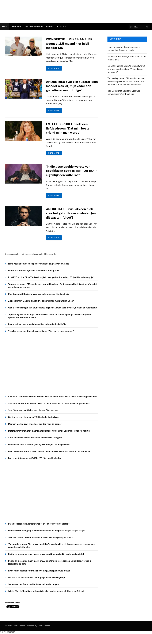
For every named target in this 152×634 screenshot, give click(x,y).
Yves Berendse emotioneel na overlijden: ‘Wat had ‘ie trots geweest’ (41, 331)
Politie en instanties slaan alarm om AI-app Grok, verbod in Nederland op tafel (46, 554)
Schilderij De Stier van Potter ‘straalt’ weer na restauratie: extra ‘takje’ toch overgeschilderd (52, 396)
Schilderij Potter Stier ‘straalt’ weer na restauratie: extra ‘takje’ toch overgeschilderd (49, 403)
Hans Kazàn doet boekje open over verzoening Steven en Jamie (38, 264)
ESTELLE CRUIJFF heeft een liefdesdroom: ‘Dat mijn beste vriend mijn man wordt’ (68, 128)
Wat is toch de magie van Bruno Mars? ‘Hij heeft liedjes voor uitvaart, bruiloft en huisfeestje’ (52, 308)
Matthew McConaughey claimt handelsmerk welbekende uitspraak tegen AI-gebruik (49, 431)
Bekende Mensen (34, 27)
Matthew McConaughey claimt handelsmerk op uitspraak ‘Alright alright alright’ (47, 530)
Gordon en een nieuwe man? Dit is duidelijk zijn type (33, 417)
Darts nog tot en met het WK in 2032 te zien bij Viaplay (34, 458)
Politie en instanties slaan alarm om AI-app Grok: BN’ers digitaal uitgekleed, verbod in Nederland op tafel (49, 562)
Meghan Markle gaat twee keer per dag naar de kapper (34, 424)
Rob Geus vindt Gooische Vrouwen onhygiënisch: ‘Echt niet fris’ (38, 294)
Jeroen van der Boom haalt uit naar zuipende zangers (33, 584)
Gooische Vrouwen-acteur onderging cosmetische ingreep (36, 577)
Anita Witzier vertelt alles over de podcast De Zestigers (35, 437)
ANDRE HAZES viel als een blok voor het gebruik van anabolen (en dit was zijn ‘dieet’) (71, 213)
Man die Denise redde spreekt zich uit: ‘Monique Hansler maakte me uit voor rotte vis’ (49, 451)
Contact (61, 27)
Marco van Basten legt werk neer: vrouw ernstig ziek (33, 270)
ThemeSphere (43, 626)
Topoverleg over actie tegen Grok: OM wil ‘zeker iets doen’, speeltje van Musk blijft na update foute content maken (49, 316)
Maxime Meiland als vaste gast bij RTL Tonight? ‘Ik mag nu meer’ (39, 444)
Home (5, 27)
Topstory (16, 27)
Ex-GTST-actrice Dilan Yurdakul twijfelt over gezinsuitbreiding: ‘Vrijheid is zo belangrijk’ (51, 277)
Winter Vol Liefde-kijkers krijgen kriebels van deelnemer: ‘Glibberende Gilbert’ (46, 591)
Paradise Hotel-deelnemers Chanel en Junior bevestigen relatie (39, 524)
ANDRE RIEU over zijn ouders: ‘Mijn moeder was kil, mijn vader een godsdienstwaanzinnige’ (72, 86)
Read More (53, 68)
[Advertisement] (51, 365)
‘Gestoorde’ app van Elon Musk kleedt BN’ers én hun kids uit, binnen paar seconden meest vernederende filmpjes (51, 545)
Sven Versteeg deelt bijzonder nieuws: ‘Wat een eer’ (33, 410)
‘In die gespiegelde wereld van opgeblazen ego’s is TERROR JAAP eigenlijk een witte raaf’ (71, 171)
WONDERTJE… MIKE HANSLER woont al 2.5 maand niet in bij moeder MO (69, 43)
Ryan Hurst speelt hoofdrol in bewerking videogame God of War (39, 571)
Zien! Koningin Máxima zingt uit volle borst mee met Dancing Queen (41, 301)
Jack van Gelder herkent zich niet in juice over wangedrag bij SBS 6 (40, 537)
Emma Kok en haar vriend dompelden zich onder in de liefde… (38, 324)
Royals (50, 27)
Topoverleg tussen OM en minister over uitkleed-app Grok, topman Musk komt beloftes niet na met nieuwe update (52, 285)
